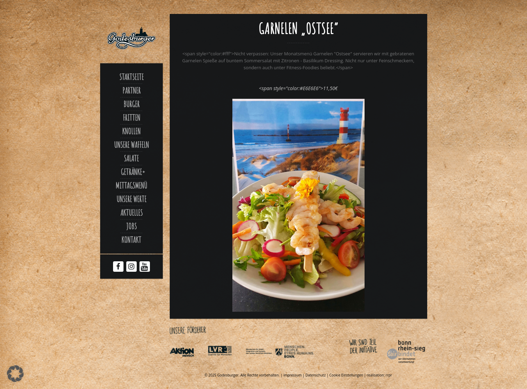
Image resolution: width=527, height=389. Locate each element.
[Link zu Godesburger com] (131, 38)
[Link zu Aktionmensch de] (188, 365)
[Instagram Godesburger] (131, 267)
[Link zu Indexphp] (264, 365)
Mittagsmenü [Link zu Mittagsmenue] (131, 185)
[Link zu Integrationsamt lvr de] (226, 365)
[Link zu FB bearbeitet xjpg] (298, 310)
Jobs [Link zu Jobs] (131, 226)
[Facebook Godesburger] (118, 267)
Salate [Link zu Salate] (131, 158)
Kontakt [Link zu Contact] (131, 240)
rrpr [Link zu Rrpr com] (389, 375)
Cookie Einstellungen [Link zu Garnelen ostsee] (346, 375)
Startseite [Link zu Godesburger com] (131, 77)
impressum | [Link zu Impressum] (294, 375)
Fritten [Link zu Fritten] (131, 117)
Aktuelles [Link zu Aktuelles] (131, 212)
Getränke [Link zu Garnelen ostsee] (131, 172)
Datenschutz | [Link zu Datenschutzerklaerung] (317, 375)
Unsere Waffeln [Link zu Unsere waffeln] (131, 145)
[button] (15, 373)
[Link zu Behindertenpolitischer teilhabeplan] (302, 365)
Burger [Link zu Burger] (131, 104)
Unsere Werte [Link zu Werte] (131, 199)
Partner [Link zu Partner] (131, 90)
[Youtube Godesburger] (144, 268)
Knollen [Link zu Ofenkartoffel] (131, 131)
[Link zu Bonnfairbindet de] (374, 365)
